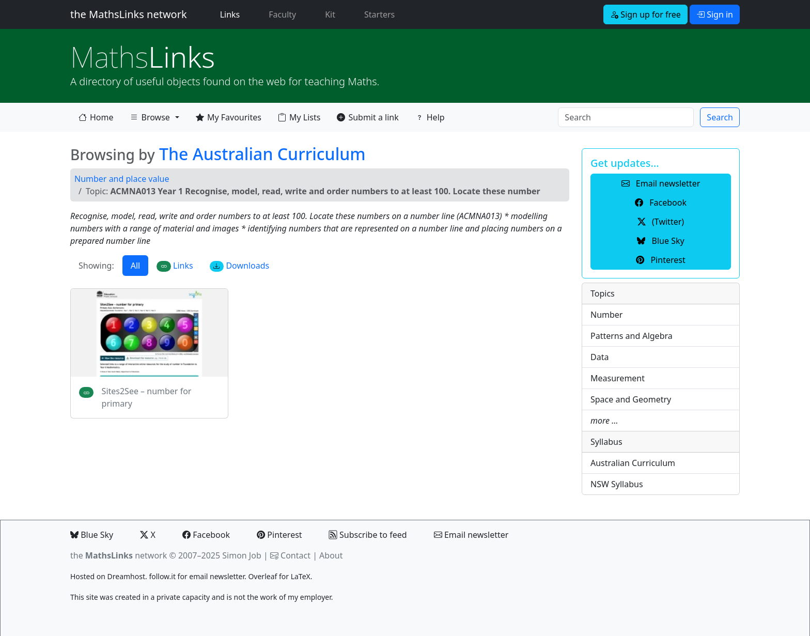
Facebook (206, 534)
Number (606, 314)
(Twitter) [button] (660, 221)
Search (720, 117)
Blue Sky (91, 534)
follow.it (162, 576)
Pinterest (279, 534)
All (135, 265)
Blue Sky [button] (660, 240)
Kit (330, 14)
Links (232, 14)
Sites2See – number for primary (147, 397)
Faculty (282, 14)
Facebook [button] (661, 202)
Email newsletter (471, 534)
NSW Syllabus (616, 484)
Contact (295, 555)
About (330, 555)
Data (599, 357)
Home (96, 117)
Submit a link (367, 117)
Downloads (240, 266)
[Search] (626, 117)
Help (430, 117)
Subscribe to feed (368, 534)
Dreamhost (126, 576)
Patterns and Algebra (631, 336)
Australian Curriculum (632, 463)
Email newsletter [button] (660, 183)
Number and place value (121, 178)
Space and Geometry (630, 399)
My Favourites (228, 117)
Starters (379, 14)
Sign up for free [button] (645, 14)
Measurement (617, 378)
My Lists (299, 117)
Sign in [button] (714, 14)
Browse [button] (150, 119)
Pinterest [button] (660, 260)
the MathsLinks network (128, 14)
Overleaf (262, 576)
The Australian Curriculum (262, 154)
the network (118, 555)
